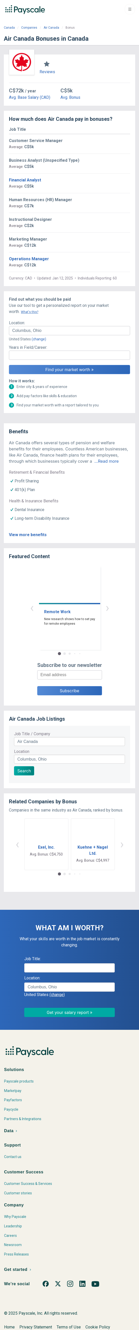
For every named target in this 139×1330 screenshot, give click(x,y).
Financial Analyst (25, 180)
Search (24, 770)
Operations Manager (29, 258)
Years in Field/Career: (28, 347)
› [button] (107, 607)
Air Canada (51, 27)
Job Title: (32, 958)
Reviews (47, 71)
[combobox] (69, 330)
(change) (39, 339)
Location (21, 751)
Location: (17, 322)
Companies (29, 27)
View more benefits (28, 534)
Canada (9, 27)
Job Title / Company (32, 733)
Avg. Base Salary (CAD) (29, 97)
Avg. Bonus (70, 97)
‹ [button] (32, 607)
